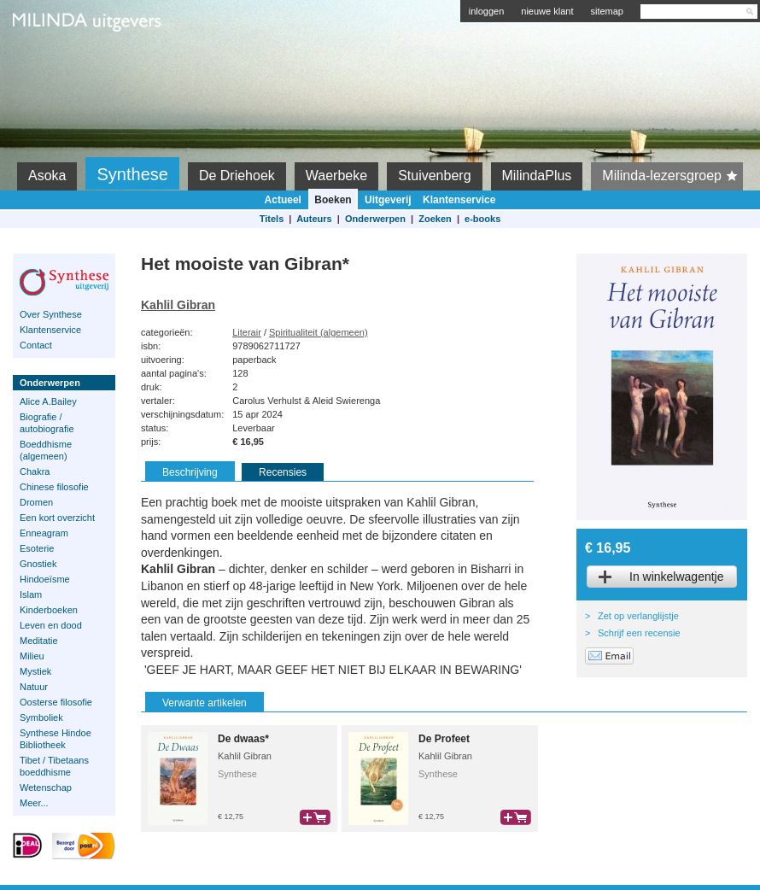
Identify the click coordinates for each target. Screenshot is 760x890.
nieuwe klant (547, 11)
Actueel (283, 200)
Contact (36, 345)
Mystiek (35, 671)
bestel (315, 817)
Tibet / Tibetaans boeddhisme (54, 766)
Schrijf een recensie (639, 633)
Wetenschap (46, 787)
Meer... (34, 803)
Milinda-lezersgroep (672, 175)
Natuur (34, 687)
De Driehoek (237, 175)
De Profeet (444, 739)
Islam (31, 594)
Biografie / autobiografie (47, 423)
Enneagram (44, 533)
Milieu (32, 656)
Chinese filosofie (54, 487)
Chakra (35, 471)
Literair (246, 332)
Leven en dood (51, 625)
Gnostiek (38, 564)
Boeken (332, 200)
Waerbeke (336, 175)
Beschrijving (190, 472)
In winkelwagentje (676, 576)
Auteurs (314, 219)
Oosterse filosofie (56, 702)
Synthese (131, 174)
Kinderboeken (49, 610)
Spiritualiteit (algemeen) (318, 332)
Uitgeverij (388, 200)
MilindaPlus (537, 175)
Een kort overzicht (57, 517)
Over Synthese (51, 314)
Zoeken (435, 219)
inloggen (487, 11)
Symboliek (41, 717)
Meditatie (39, 640)
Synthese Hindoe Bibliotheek (55, 739)
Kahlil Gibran (178, 305)
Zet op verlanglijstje (638, 616)
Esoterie (37, 548)
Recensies (283, 472)
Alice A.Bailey (48, 401)
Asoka (47, 175)
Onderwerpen (375, 219)
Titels (272, 219)
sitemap (606, 11)
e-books (482, 219)
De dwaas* (243, 739)
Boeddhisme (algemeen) (46, 450)
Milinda (48, 61)
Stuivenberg (434, 175)
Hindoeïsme (45, 579)
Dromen (36, 502)
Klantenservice (459, 200)
